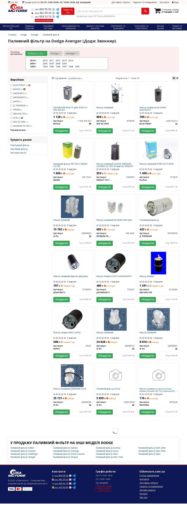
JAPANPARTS (19, 97)
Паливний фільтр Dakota (65, 449)
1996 (58, 66)
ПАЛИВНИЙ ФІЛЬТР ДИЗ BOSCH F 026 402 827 (70, 108)
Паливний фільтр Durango (66, 452)
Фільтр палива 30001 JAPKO (67, 333)
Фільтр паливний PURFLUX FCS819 (157, 164)
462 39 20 (41, 13)
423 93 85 (60, 488)
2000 (45, 63)
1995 (51, 66)
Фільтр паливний (104, 107)
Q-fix (16, 117)
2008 (58, 63)
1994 (45, 66)
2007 (51, 63)
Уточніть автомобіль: (16, 52)
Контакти (164, 2)
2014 (70, 60)
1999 (77, 66)
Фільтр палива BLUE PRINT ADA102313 (153, 108)
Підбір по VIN (67, 11)
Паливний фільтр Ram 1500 (109, 458)
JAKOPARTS (18, 93)
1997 (64, 66)
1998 (70, 66)
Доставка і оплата (121, 2)
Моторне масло (18, 152)
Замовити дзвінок (104, 487)
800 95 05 (41, 9)
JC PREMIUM (19, 105)
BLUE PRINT (22, 85)
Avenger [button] (71, 53)
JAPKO (16, 101)
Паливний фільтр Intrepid (65, 458)
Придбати (61, 130)
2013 (64, 60)
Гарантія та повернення (145, 2)
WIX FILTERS (20, 121)
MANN (17, 109)
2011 (51, 60)
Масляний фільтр (19, 149)
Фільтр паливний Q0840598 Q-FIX (69, 390)
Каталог (144, 495)
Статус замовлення (149, 477)
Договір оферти (147, 491)
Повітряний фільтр (19, 145)
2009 (64, 63)
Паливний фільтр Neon (107, 452)
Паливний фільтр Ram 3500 (152, 452)
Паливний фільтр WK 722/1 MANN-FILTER (70, 165)
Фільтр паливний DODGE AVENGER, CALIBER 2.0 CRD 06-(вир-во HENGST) (114, 165)
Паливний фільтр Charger (22, 458)
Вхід (175, 2)
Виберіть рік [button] (36, 53)
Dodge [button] (55, 53)
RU (16, 2)
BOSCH (19, 89)
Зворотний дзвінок (44, 20)
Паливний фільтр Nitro (107, 455)
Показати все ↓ (18, 130)
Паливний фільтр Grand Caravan (69, 455)
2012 (58, 60)
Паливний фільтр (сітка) (108, 390)
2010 (45, 60)
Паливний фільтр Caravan (23, 452)
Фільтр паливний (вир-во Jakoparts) (70, 277)
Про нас (143, 498)
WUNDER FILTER (21, 126)
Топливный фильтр (149, 220)
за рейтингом (75, 78)
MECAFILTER (19, 113)
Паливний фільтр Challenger (24, 455)
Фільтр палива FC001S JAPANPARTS (114, 277)
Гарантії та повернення (151, 487)
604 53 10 (41, 16)
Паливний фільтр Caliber (22, 449)
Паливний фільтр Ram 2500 (152, 449)
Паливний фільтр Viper (149, 455)
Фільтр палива (147, 277)
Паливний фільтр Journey (108, 449)
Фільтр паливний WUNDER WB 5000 (114, 220)
